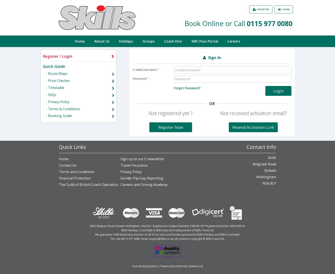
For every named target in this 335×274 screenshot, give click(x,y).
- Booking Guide (59, 115)
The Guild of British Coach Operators (88, 184)
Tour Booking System (145, 266)
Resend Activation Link (253, 127)
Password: (141, 79)
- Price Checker (58, 80)
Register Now (170, 127)
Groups (149, 41)
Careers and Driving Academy (144, 184)
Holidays (126, 41)
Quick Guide (54, 66)
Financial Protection (75, 178)
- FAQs (51, 94)
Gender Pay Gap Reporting (141, 178)
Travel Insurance (134, 165)
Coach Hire (173, 41)
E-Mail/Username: (146, 70)
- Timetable (55, 87)
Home (80, 41)
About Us (102, 41)
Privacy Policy (131, 171)
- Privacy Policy (57, 101)
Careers (233, 41)
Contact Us (67, 165)
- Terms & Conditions (63, 109)
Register (263, 9)
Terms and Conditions (76, 171)
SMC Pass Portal (204, 41)
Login (285, 9)
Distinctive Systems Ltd (189, 266)
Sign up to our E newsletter (142, 159)
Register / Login (57, 56)
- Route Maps (57, 73)
